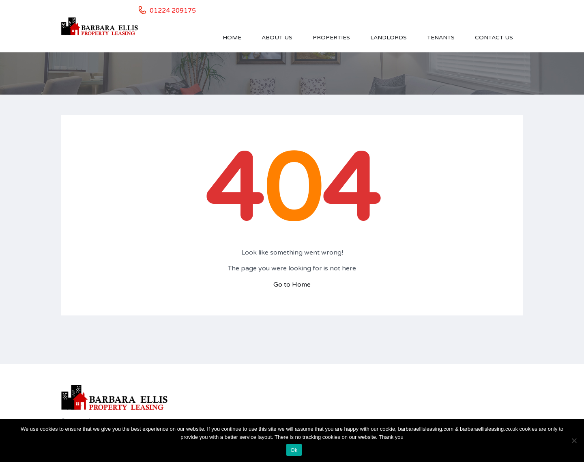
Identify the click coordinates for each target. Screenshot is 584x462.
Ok (293, 450)
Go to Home (292, 285)
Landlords (388, 37)
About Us (277, 37)
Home (232, 37)
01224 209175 (173, 10)
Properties (331, 37)
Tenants (441, 37)
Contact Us (494, 37)
